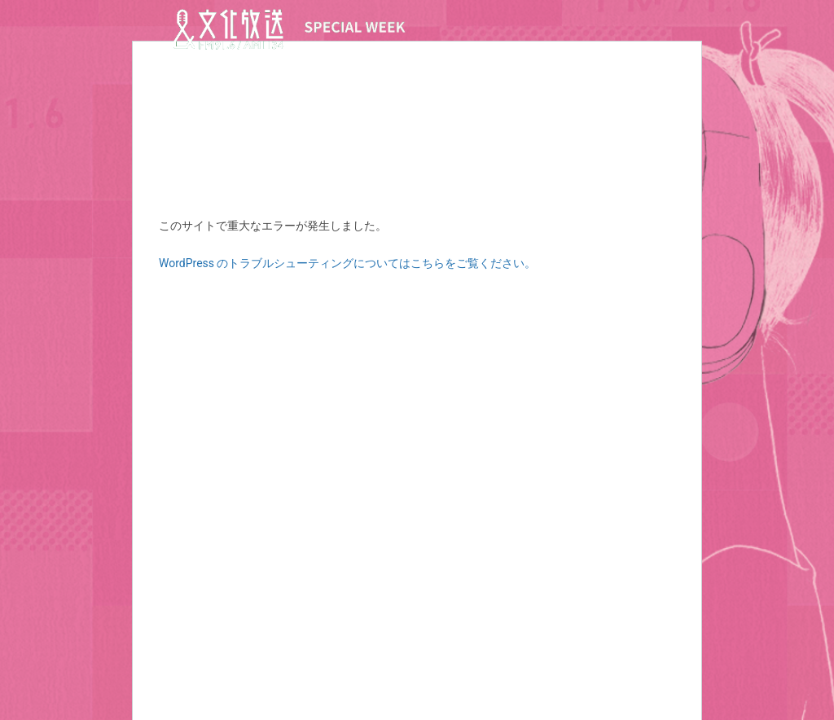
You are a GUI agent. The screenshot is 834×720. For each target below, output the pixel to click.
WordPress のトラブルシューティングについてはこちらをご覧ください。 (348, 263)
